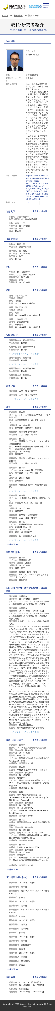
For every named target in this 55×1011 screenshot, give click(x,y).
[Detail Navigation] (46, 6)
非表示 (44, 211)
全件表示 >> (12, 544)
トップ (5, 15)
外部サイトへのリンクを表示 (24, 354)
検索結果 (18, 15)
